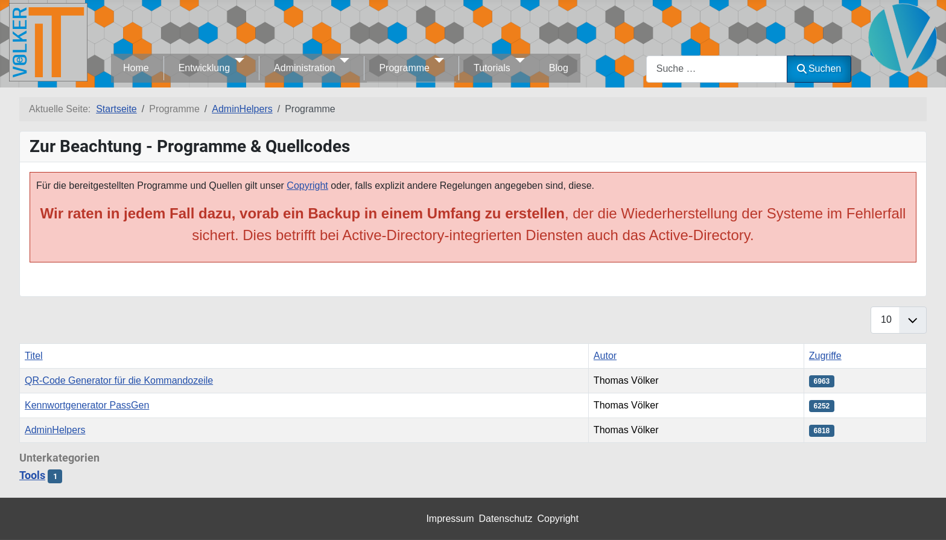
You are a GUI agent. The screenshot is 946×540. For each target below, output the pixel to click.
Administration (304, 68)
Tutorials (492, 68)
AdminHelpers (55, 430)
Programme (404, 68)
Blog (558, 68)
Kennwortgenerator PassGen (87, 405)
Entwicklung (204, 68)
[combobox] (716, 69)
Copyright (307, 185)
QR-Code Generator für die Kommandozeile (119, 380)
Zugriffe (825, 356)
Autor (605, 356)
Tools (32, 475)
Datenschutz (506, 518)
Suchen (819, 68)
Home (136, 68)
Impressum (450, 518)
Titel (34, 356)
